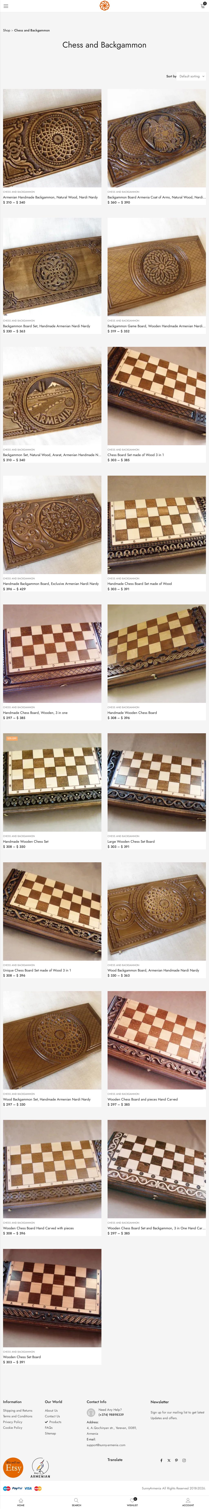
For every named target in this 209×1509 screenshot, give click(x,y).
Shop (6, 30)
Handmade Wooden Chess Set (25, 841)
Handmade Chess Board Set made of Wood (140, 583)
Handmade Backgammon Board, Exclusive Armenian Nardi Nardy (51, 583)
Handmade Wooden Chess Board (132, 712)
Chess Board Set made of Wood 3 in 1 (136, 454)
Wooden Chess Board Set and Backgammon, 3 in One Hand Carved (158, 1228)
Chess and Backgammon (19, 192)
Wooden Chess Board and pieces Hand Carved (143, 1099)
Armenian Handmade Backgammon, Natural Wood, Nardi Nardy (50, 197)
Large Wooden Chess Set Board (131, 841)
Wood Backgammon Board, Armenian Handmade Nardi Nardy (153, 970)
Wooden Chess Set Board (22, 1356)
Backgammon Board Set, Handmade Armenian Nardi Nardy (46, 326)
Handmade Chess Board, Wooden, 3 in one (35, 712)
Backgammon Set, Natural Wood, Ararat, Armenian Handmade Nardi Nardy (58, 454)
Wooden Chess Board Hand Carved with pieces (38, 1228)
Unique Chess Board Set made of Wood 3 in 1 (37, 970)
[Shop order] (191, 76)
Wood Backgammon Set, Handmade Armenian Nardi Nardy (46, 1099)
